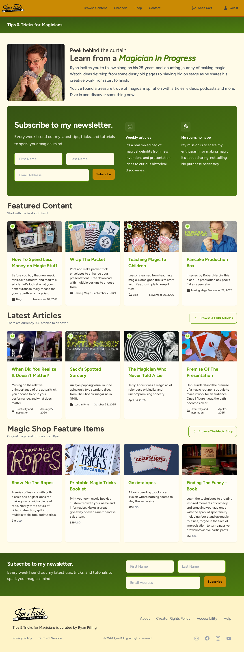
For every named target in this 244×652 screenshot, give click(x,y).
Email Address (30, 175)
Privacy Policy (23, 638)
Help (227, 618)
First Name (28, 159)
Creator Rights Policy (173, 618)
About (145, 618)
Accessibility (207, 618)
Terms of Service (50, 638)
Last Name (79, 159)
